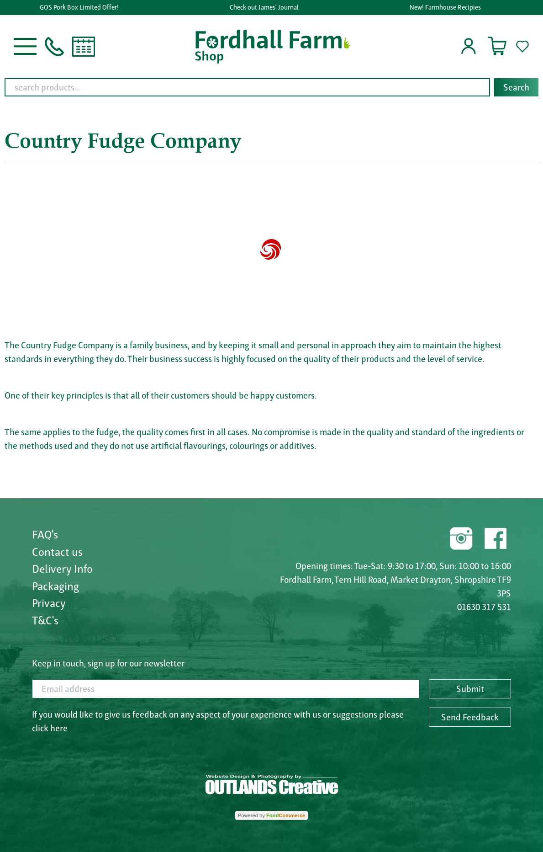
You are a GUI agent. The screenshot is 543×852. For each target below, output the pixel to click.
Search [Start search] (516, 87)
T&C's (45, 620)
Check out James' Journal (265, 7)
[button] (25, 45)
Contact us (57, 552)
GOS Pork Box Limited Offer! (80, 7)
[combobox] (271, 87)
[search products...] (247, 87)
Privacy (49, 603)
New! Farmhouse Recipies (446, 7)
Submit (470, 688)
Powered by (271, 815)
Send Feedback (470, 717)
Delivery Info (62, 568)
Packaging (55, 586)
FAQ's (45, 534)
